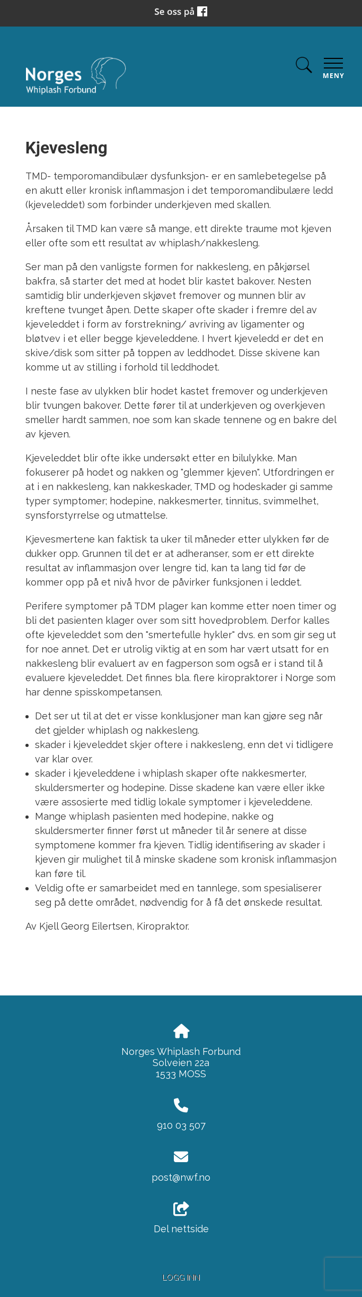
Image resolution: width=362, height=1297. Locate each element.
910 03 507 (181, 1125)
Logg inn (181, 1277)
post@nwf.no (181, 1177)
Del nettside (181, 1218)
